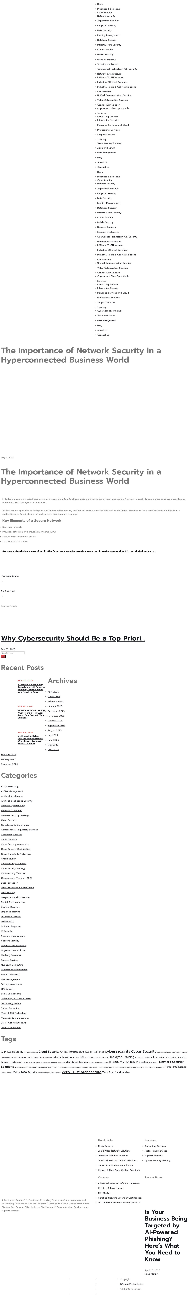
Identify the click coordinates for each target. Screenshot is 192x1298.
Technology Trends (11, 1003)
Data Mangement (106, 152)
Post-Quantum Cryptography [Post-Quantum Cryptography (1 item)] (37, 1067)
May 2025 (53, 744)
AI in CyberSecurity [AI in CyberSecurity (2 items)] (12, 1052)
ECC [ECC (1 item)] (86, 1057)
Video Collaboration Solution (112, 100)
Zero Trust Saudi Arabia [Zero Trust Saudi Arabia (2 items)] (116, 1072)
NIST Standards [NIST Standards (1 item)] (20, 1067)
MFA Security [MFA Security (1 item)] (153, 1062)
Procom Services (9, 960)
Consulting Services (107, 116)
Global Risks (7, 921)
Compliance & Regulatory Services (19, 829)
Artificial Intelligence (12, 796)
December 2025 (56, 711)
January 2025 (8, 759)
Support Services (106, 134)
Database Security (107, 40)
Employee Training (10, 911)
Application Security (108, 20)
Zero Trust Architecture (13, 1022)
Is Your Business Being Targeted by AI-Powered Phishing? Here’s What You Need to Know (31, 688)
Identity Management (108, 35)
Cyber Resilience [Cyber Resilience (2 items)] (94, 1052)
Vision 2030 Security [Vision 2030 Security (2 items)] (25, 1072)
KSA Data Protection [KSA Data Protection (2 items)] (137, 1062)
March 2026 (54, 696)
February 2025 (8, 754)
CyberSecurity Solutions (13, 863)
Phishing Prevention (11, 955)
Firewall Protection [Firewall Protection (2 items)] (11, 1062)
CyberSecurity (104, 12)
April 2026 (53, 691)
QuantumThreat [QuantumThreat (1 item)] (120, 1067)
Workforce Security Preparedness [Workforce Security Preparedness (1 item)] (49, 1073)
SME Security (7, 989)
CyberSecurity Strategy (13, 868)
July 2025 (53, 735)
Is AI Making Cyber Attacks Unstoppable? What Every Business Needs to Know (30, 739)
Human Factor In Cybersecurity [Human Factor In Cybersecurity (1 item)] (54, 1062)
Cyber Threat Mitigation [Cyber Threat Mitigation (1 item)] (35, 1057)
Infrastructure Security (109, 44)
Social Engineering (11, 993)
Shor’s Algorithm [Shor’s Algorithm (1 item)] (158, 1067)
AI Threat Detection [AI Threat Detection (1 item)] (31, 1052)
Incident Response (11, 926)
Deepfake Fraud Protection (15, 897)
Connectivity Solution (108, 105)
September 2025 (56, 725)
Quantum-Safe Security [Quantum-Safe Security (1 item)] (90, 1067)
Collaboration (104, 91)
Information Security (108, 120)
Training (101, 139)
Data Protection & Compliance (17, 887)
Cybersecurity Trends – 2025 (16, 878)
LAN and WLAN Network (110, 77)
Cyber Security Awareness (15, 844)
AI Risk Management (12, 791)
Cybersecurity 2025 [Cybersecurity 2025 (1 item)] (164, 1052)
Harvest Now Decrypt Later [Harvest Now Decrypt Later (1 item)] (32, 1062)
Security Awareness (11, 984)
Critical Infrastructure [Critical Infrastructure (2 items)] (72, 1052)
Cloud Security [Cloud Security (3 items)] (49, 1051)
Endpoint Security (106, 25)
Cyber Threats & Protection (16, 854)
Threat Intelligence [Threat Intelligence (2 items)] (175, 1067)
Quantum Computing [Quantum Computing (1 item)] (106, 1067)
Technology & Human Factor (16, 998)
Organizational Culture (13, 950)
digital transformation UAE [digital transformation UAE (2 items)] (69, 1057)
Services (101, 113)
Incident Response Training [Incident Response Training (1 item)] (98, 1062)
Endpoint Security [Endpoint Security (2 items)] (154, 1057)
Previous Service (10, 576)
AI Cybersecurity (9, 786)
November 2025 (56, 716)
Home (100, 4)
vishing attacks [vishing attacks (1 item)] (6, 1073)
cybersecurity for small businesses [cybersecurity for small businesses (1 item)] (13, 1057)
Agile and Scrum (106, 148)
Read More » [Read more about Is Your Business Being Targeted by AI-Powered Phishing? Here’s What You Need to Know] (151, 1274)
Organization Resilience (13, 945)
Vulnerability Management (15, 1018)
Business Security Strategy (15, 815)
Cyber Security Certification (15, 849)
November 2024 (9, 764)
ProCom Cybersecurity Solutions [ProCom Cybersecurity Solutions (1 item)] (69, 1067)
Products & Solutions (108, 9)
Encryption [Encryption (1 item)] (139, 1057)
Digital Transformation (13, 902)
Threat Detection (10, 1008)
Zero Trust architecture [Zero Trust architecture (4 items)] (81, 1072)
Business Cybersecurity (13, 805)
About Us (102, 162)
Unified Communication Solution (114, 95)
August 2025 (54, 730)
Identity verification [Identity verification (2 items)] (77, 1062)
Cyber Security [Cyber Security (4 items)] (143, 1051)
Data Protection (9, 883)
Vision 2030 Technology (14, 1013)
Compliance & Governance (15, 825)
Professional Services (108, 130)
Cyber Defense (9, 839)
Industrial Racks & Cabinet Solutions (116, 87)
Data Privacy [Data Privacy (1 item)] (49, 1057)
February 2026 (55, 701)
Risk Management (10, 979)
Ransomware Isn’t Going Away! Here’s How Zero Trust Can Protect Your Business (31, 714)
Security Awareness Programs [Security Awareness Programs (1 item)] (140, 1067)
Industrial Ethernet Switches (112, 82)
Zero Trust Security (11, 1027)
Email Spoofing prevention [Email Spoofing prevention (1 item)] (98, 1057)
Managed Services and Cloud (113, 125)
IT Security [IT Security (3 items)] (116, 1062)
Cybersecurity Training (13, 873)
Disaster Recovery (106, 59)
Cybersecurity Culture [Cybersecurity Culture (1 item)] (179, 1052)
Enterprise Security (11, 916)
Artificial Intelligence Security (16, 800)
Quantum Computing (12, 965)
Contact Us (103, 167)
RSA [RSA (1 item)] (128, 1067)
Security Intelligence (108, 64)
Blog (99, 157)
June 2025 (53, 740)
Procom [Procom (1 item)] (54, 1067)
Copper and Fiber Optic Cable (113, 108)
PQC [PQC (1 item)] (49, 1067)
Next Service (8, 591)
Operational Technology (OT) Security (117, 69)
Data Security (104, 30)
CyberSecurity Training (109, 143)
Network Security (106, 16)
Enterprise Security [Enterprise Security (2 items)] (176, 1057)
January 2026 (55, 706)
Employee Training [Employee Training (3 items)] (122, 1057)
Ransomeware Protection (14, 969)
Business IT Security (11, 810)
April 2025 (53, 749)
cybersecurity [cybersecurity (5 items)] (117, 1051)
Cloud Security (105, 49)
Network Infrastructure (109, 73)
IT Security (6, 931)
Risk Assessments (10, 974)
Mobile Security (105, 54)
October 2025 (55, 720)
